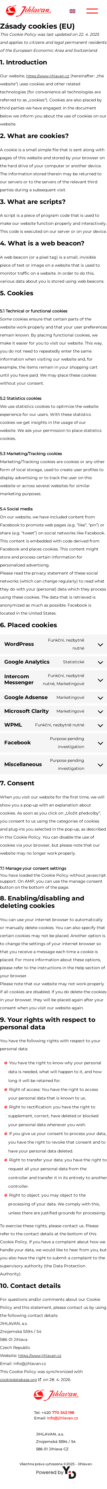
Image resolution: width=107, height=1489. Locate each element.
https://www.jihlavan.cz (47, 76)
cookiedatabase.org (18, 1379)
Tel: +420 (66, 1412)
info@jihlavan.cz (68, 1418)
